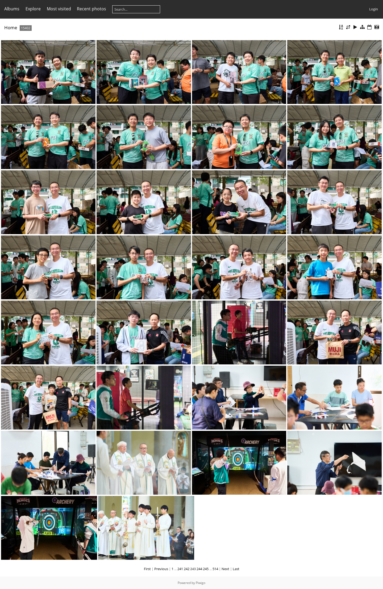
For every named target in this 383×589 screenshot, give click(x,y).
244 (199, 568)
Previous (161, 568)
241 (180, 568)
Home (10, 27)
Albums (11, 9)
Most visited (59, 9)
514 (215, 568)
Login (373, 9)
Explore (33, 9)
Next (225, 568)
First (147, 568)
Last (236, 568)
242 (186, 568)
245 (206, 568)
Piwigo (200, 582)
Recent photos (91, 9)
